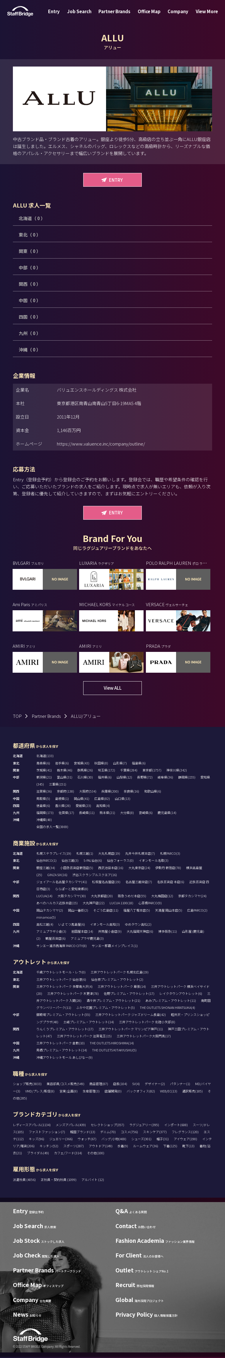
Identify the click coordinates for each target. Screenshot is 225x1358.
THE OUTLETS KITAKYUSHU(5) (114, 1051)
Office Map (148, 16)
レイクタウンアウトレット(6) (180, 994)
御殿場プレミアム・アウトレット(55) (63, 1015)
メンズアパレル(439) (71, 1125)
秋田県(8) (101, 764)
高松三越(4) (44, 925)
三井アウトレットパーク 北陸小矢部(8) (147, 1022)
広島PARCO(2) (197, 911)
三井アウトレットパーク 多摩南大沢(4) (64, 987)
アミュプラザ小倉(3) (51, 932)
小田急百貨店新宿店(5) (76, 868)
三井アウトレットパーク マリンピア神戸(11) (130, 1029)
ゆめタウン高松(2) (138, 925)
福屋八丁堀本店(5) (136, 911)
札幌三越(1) (84, 854)
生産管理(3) (91, 1092)
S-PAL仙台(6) (92, 861)
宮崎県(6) (146, 813)
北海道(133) (45, 756)
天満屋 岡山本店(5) (168, 911)
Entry (60, 16)
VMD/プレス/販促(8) (39, 1092)
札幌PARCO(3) (170, 854)
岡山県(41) (81, 799)
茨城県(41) (44, 771)
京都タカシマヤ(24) (192, 897)
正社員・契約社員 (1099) (59, 1180)
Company (174, 16)
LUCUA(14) (44, 897)
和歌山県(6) (152, 792)
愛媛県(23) (83, 806)
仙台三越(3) (70, 861)
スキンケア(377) (155, 1132)
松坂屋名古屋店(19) (106, 882)
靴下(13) (188, 1147)
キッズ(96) (36, 1139)
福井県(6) (105, 778)
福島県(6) (139, 764)
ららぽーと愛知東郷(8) (71, 890)
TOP (17, 717)
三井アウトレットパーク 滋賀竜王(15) (84, 1037)
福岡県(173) (45, 813)
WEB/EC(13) (168, 1092)
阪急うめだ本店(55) (132, 897)
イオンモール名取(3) (153, 861)
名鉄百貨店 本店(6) (170, 882)
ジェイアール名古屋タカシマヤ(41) (61, 882)
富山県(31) (64, 778)
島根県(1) (62, 799)
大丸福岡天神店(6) (140, 932)
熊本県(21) (107, 813)
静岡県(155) (186, 778)
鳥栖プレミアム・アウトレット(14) (61, 1051)
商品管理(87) (98, 1084)
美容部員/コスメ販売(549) (65, 1084)
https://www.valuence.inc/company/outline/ (101, 444)
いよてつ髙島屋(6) (71, 925)
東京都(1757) (151, 771)
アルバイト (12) (92, 1180)
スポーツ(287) (73, 1147)
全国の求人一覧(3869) (52, 827)
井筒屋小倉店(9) (110, 932)
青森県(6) (43, 764)
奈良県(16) (131, 792)
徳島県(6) (43, 806)
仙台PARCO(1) (46, 861)
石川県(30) (85, 778)
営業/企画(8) (68, 1092)
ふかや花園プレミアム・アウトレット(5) (105, 1008)
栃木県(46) (64, 771)
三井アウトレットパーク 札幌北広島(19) (120, 973)
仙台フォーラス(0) (120, 861)
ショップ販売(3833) (27, 1084)
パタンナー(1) (180, 1084)
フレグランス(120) (185, 1132)
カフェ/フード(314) (68, 1154)
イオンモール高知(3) (105, 925)
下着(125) (170, 1147)
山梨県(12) (124, 778)
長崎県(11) (87, 813)
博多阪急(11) (167, 932)
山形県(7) (120, 764)
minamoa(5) (46, 918)
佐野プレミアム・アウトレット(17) (129, 994)
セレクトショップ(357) (107, 1125)
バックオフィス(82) (141, 1092)
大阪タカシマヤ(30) (71, 897)
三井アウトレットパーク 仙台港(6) (61, 980)
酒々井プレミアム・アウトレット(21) (113, 1001)
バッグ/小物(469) (113, 1139)
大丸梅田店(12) (162, 897)
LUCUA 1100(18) (121, 904)
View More (201, 16)
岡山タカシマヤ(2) (49, 911)
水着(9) (122, 1147)
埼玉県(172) (106, 771)
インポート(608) (176, 1125)
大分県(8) (127, 813)
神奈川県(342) (176, 771)
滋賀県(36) (44, 792)
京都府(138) (65, 792)
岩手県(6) (62, 764)
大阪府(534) (87, 792)
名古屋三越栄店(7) (138, 882)
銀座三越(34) (45, 868)
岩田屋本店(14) (82, 932)
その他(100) (95, 1154)
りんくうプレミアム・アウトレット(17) (64, 1029)
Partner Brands (116, 16)
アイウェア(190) (185, 1139)
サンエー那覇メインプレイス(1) (115, 946)
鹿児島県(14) (167, 813)
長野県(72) (145, 778)
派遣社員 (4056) (24, 1180)
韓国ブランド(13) (82, 1132)
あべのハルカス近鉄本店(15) (57, 904)
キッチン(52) (49, 1147)
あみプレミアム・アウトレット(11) (170, 1001)
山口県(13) (122, 799)
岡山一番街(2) (78, 911)
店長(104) (120, 1084)
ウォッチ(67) (87, 1139)
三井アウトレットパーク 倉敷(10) (60, 1044)
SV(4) (136, 1084)
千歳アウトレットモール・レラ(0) (61, 973)
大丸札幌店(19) (109, 854)
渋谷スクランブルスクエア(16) (94, 875)
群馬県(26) (85, 771)
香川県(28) (63, 806)
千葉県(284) (128, 771)
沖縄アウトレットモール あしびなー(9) (64, 1058)
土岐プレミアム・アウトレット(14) (88, 1022)
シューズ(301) (141, 1139)
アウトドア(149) (100, 1147)
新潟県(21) (44, 778)
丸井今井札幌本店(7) (140, 854)
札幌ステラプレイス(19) (53, 854)
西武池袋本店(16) (110, 868)
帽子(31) (162, 1139)
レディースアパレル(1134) (32, 1125)
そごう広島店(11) (105, 911)
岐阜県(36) (165, 778)
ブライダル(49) (38, 1154)
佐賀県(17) (66, 813)
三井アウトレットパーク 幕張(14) (122, 987)
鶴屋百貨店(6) (55, 939)
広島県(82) (102, 799)
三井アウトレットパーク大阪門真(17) (144, 1037)
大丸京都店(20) (102, 897)
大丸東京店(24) (139, 868)
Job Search (83, 16)
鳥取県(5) (43, 799)
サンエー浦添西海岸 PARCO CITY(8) (61, 946)
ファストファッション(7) (47, 1132)
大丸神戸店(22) (94, 904)
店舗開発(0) (113, 1092)
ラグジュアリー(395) (144, 1125)
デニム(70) (108, 1132)
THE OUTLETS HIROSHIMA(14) (112, 1044)
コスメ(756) (129, 1132)
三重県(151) (57, 785)
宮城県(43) (81, 764)
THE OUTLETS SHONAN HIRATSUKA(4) (167, 1008)
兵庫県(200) (110, 792)
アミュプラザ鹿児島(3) (87, 939)
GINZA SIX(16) (57, 875)
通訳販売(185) (192, 1092)
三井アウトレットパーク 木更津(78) (73, 994)
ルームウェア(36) (145, 1147)
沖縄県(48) (44, 820)
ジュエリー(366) (61, 1139)
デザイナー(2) (155, 1084)
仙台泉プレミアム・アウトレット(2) (117, 980)
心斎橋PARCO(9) (150, 904)
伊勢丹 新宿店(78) (168, 868)
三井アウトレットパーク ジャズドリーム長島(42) (130, 1015)
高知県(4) (103, 806)
